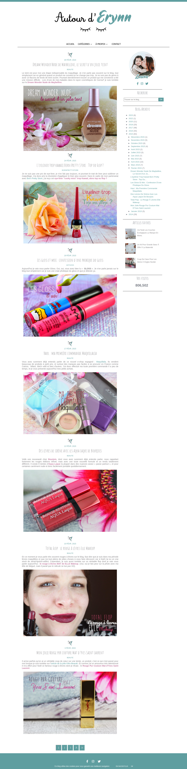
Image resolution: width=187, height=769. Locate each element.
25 (76, 747)
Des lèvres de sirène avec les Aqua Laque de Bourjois (70, 450)
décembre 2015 (138, 137)
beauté (70, 69)
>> (82, 747)
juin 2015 (135, 156)
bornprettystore (70, 170)
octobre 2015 (137, 143)
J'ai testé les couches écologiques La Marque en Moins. (147, 233)
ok (132, 766)
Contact (116, 44)
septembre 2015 (138, 146)
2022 (131, 118)
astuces (70, 265)
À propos (102, 44)
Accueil (70, 44)
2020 (131, 121)
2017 (131, 128)
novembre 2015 (138, 140)
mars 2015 (135, 165)
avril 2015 (135, 162)
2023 (131, 115)
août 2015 (135, 149)
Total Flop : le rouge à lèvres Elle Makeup (70, 548)
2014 (131, 214)
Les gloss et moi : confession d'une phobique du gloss (70, 260)
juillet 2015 (136, 152)
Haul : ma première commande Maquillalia (70, 353)
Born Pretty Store (34, 178)
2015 (131, 134)
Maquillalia (101, 362)
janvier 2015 (136, 211)
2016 (131, 131)
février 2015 (136, 168)
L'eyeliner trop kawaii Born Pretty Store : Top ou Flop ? (70, 165)
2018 (131, 124)
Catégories (85, 44)
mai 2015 (135, 159)
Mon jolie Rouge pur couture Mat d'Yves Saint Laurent (70, 652)
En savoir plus (122, 766)
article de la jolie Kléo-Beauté (64, 663)
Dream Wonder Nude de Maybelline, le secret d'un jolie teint (70, 64)
